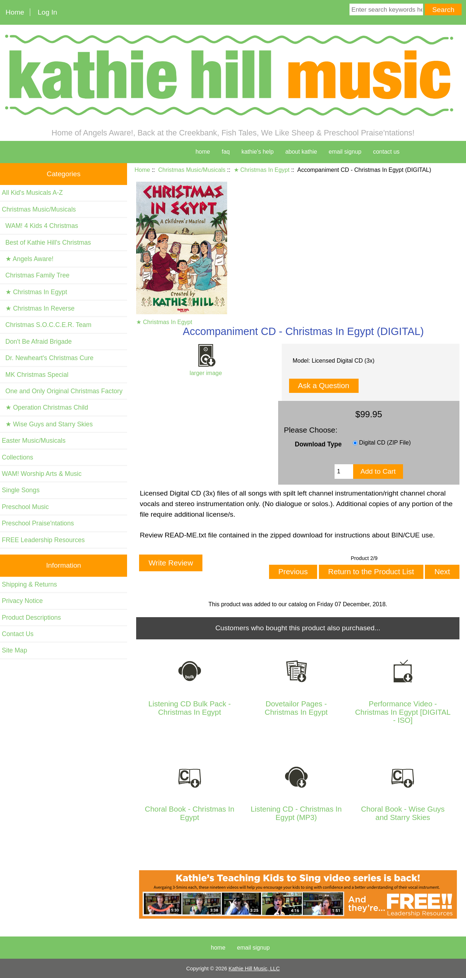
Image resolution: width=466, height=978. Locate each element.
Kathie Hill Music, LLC (254, 968)
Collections (17, 457)
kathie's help (257, 152)
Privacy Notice (22, 600)
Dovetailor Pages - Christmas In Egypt (296, 708)
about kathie (301, 152)
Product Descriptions (31, 617)
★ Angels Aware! (28, 259)
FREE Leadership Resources (43, 540)
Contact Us (17, 634)
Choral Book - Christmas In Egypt (189, 813)
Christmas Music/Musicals (191, 170)
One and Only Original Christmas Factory (62, 391)
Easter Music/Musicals (34, 440)
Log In (47, 12)
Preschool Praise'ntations (38, 523)
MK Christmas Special (35, 374)
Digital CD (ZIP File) (385, 443)
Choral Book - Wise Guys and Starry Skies (403, 813)
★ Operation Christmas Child (45, 407)
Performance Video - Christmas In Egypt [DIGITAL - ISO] (402, 712)
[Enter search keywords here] (386, 9)
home (203, 152)
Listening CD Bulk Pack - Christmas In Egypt (190, 708)
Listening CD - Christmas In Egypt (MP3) (295, 813)
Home (14, 12)
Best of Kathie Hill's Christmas (46, 242)
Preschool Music (25, 506)
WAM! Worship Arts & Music (42, 473)
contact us (386, 152)
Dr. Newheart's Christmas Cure (48, 358)
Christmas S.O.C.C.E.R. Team (46, 324)
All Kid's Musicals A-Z (32, 192)
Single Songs (21, 490)
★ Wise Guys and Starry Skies (47, 424)
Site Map (14, 650)
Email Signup (345, 152)
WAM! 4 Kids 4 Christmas (40, 225)
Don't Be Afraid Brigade (37, 341)
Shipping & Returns (29, 584)
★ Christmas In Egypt (262, 170)
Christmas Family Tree (36, 275)
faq (226, 152)
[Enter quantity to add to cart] (344, 471)
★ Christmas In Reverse (38, 308)
